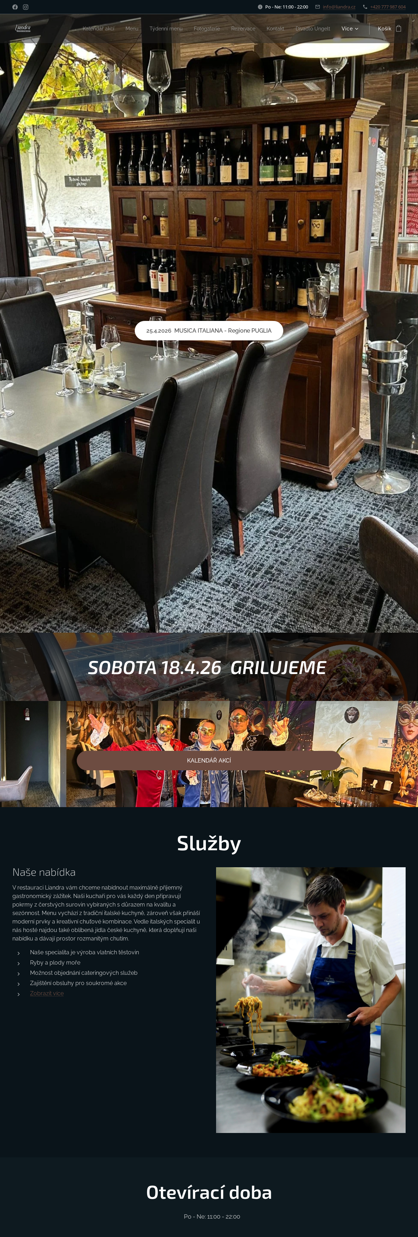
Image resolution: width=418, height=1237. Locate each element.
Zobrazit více (47, 993)
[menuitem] (80, 29)
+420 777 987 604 (388, 7)
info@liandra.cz (339, 7)
